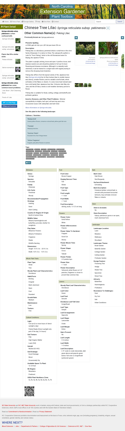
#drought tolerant (60, 149)
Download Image (90, 63)
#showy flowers (29, 149)
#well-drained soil (54, 153)
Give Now (46, 22)
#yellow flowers (46, 151)
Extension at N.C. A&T (75, 426)
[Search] (105, 22)
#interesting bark (30, 151)
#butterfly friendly (30, 158)
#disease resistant (44, 153)
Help (37, 22)
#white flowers (38, 151)
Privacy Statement (45, 412)
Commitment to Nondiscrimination (20, 412)
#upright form (29, 153)
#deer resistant (46, 155)
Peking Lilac (63, 33)
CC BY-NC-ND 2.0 (113, 63)
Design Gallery (28, 22)
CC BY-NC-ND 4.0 (90, 61)
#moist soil (36, 153)
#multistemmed (62, 153)
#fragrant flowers (51, 149)
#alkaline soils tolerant (31, 156)
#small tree (43, 149)
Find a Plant (15, 22)
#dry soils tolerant (60, 156)
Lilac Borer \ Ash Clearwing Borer (11, 92)
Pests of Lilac (7, 97)
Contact (55, 22)
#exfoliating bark (50, 156)
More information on (38, 108)
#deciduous (37, 149)
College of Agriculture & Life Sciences (53, 426)
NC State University (8, 405)
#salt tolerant (54, 151)
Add (28, 162)
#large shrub (29, 155)
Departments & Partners (29, 426)
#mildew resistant (42, 156)
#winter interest (62, 151)
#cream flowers (54, 155)
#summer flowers (37, 155)
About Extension (7, 426)
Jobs (17, 426)
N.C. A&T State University (27, 405)
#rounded (61, 155)
